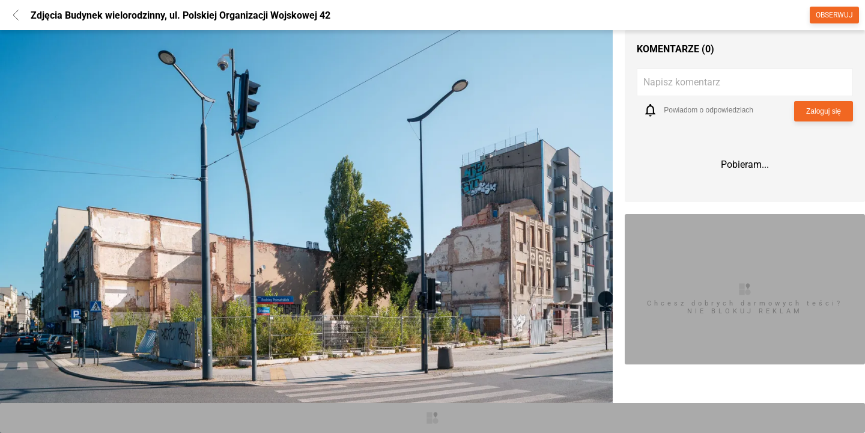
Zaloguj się (823, 111)
